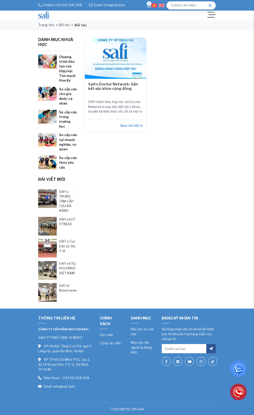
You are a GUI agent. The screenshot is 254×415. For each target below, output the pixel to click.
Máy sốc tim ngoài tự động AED (141, 347)
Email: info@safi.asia (109, 5)
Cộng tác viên (110, 343)
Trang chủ (46, 25)
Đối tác (64, 25)
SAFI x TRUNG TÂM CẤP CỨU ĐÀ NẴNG (66, 201)
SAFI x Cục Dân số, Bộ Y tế (67, 246)
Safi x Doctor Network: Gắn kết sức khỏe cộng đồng (113, 86)
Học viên (106, 335)
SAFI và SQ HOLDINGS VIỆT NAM (67, 268)
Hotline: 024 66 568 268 (62, 5)
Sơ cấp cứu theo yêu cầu (68, 162)
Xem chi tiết (131, 126)
